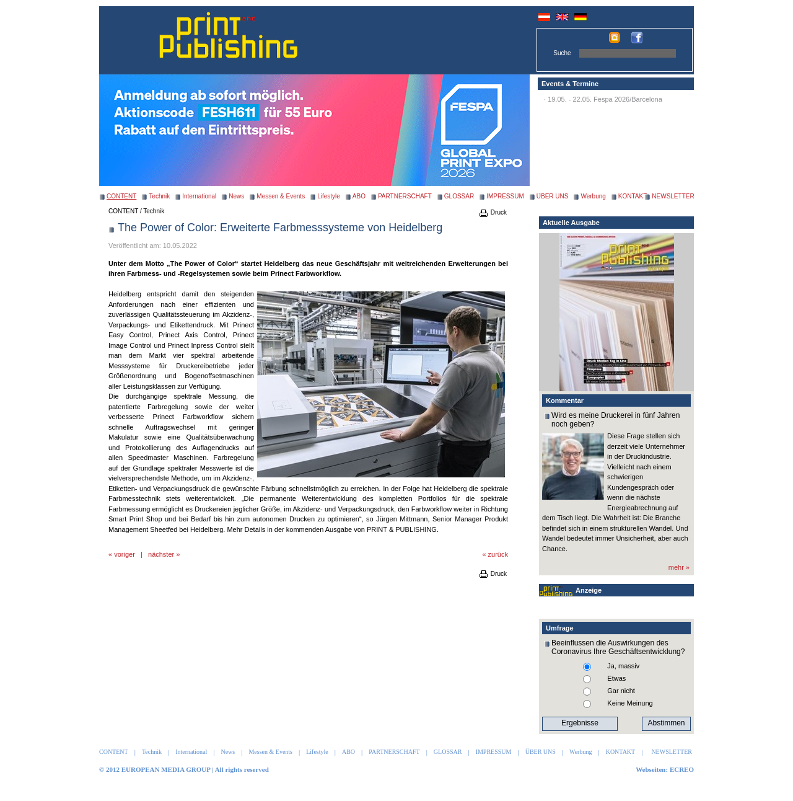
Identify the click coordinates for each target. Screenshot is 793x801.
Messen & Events (280, 196)
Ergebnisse (579, 723)
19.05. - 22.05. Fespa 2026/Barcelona (605, 99)
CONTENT (123, 211)
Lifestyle (328, 196)
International (199, 196)
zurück (498, 554)
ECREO (682, 769)
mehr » (679, 567)
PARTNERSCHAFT (405, 196)
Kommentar (565, 400)
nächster (161, 554)
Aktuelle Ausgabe (571, 222)
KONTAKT (632, 196)
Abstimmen (666, 723)
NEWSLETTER (673, 196)
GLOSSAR (459, 196)
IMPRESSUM (505, 196)
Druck (492, 212)
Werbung (593, 196)
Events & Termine (569, 83)
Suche (562, 53)
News (236, 196)
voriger (124, 554)
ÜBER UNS (553, 196)
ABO (359, 196)
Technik (159, 196)
